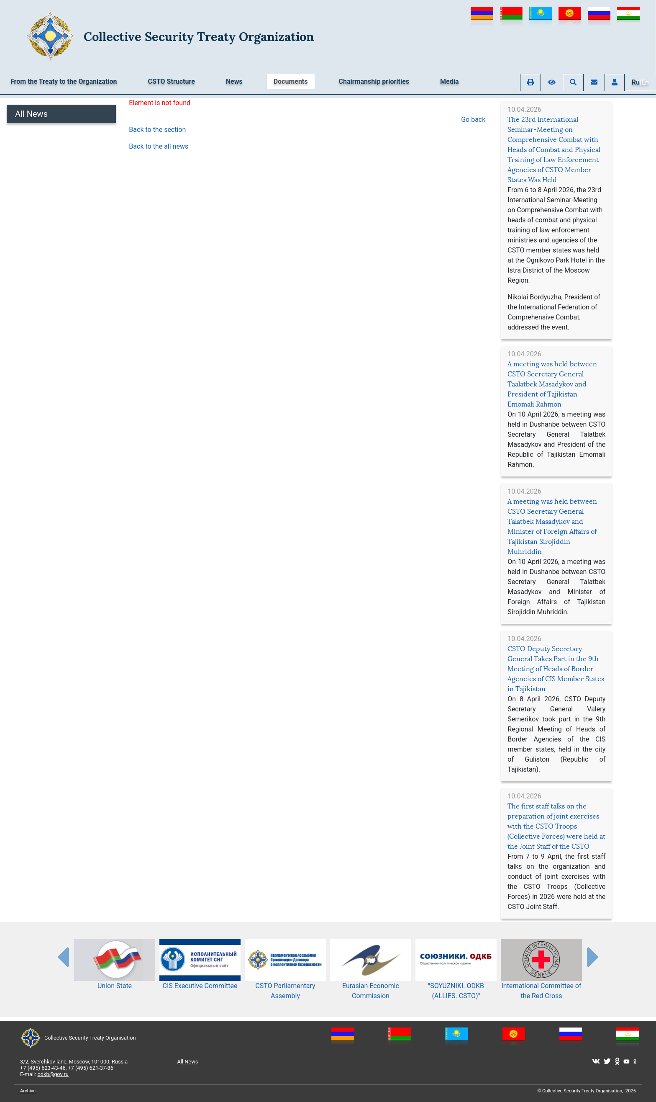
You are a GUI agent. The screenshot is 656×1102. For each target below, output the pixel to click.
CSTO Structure (171, 81)
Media (449, 81)
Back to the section (157, 130)
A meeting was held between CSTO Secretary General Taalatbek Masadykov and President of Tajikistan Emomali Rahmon (552, 384)
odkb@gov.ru (53, 1074)
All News (31, 114)
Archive (28, 1091)
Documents (291, 81)
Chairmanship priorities (374, 81)
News (234, 81)
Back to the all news (158, 146)
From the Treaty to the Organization (63, 81)
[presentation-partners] (63, 956)
